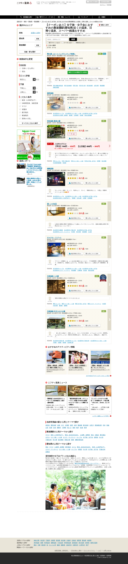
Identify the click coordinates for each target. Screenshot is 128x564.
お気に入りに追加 (93, 68)
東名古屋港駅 (88, 115)
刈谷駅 (104, 303)
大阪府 (68, 540)
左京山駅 (79, 198)
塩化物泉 (61, 440)
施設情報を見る (75, 68)
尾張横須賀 (98, 425)
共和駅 (98, 161)
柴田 (71, 425)
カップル (79, 437)
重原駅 (61, 305)
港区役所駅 (91, 270)
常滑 (85, 427)
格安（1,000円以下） (57, 435)
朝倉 (107, 425)
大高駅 (84, 198)
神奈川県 (36, 540)
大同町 (67, 425)
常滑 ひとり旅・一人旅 (77, 161)
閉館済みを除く (81, 42)
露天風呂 (103, 435)
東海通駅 (73, 270)
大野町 (64, 427)
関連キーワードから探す (25, 547)
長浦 (50, 427)
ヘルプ (99, 550)
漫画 (72, 440)
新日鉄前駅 (90, 85)
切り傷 (55, 440)
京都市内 (75, 545)
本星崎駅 (90, 198)
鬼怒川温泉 (93, 543)
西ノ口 (69, 427)
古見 (47, 427)
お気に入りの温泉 (92, 1)
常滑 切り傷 (82, 85)
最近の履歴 (105, 1)
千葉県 (48, 540)
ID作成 (109, 5)
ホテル (48, 437)
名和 (75, 425)
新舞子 (59, 427)
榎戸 (77, 427)
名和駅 (81, 115)
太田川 (92, 425)
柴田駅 (70, 115)
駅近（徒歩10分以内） (72, 435)
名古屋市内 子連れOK (70, 230)
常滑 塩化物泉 (68, 85)
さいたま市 (52, 545)
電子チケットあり (54, 42)
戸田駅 (55, 342)
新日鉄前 (85, 425)
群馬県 (58, 540)
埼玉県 (42, 540)
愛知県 (84, 540)
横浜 (35, 545)
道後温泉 (75, 543)
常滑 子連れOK (66, 161)
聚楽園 (80, 425)
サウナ (48, 435)
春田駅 (64, 342)
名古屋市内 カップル (58, 113)
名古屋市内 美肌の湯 (58, 340)
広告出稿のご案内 (76, 550)
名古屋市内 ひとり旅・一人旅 (73, 113)
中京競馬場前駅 (57, 163)
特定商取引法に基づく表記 (92, 555)
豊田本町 (53, 425)
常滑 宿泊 (75, 85)
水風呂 (97, 435)
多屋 (81, 427)
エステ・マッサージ (69, 437)
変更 (37, 39)
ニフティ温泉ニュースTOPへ (100, 416)
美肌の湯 (67, 440)
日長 (54, 427)
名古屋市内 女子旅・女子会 (89, 113)
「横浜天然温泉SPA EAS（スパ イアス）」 (87, 463)
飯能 (58, 545)
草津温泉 (36, 543)
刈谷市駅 (55, 305)
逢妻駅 (65, 305)
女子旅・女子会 (88, 437)
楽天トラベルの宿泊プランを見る (78, 72)
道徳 (58, 425)
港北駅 (85, 270)
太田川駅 (96, 85)
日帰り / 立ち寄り (28, 68)
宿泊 (92, 435)
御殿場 (63, 545)
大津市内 (82, 545)
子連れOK (49, 440)
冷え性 (101, 437)
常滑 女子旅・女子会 (90, 161)
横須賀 (43, 545)
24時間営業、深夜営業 (30, 103)
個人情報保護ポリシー (77, 555)
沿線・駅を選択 (29, 52)
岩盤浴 (96, 437)
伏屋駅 (59, 342)
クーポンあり (68, 42)
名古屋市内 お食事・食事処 (60, 115)
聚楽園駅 (102, 85)
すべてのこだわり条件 (30, 123)
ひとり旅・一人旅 (56, 437)
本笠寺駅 (78, 232)
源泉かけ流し (27, 118)
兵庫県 (53, 540)
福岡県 (89, 540)
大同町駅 (76, 115)
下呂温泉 (60, 543)
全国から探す (35, 33)
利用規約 (102, 555)
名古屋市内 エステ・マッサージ (61, 232)
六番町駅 (79, 270)
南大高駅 (104, 161)
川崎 (39, 545)
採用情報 (108, 555)
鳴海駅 (74, 198)
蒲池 (73, 427)
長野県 (79, 540)
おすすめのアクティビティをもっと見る (98, 375)
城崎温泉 (53, 543)
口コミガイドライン (89, 550)
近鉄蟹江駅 (70, 342)
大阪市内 (69, 545)
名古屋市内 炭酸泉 (58, 230)
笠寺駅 (73, 232)
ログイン (103, 5)
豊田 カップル (56, 303)
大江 (62, 425)
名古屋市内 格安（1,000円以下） (62, 198)
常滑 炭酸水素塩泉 (58, 85)
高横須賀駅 (56, 87)
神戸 (87, 545)
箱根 (41, 543)
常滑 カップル (56, 161)
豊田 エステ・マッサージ (94, 303)
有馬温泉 (47, 543)
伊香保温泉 (67, 543)
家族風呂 (25, 115)
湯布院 (87, 543)
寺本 (104, 425)
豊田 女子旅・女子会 (80, 303)
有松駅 (64, 163)
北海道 (74, 540)
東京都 (63, 540)
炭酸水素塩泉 (79, 440)
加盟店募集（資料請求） (62, 550)
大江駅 (90, 232)
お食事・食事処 (85, 435)
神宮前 (48, 425)
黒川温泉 (81, 543)
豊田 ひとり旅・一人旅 (68, 303)
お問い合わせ (107, 550)
